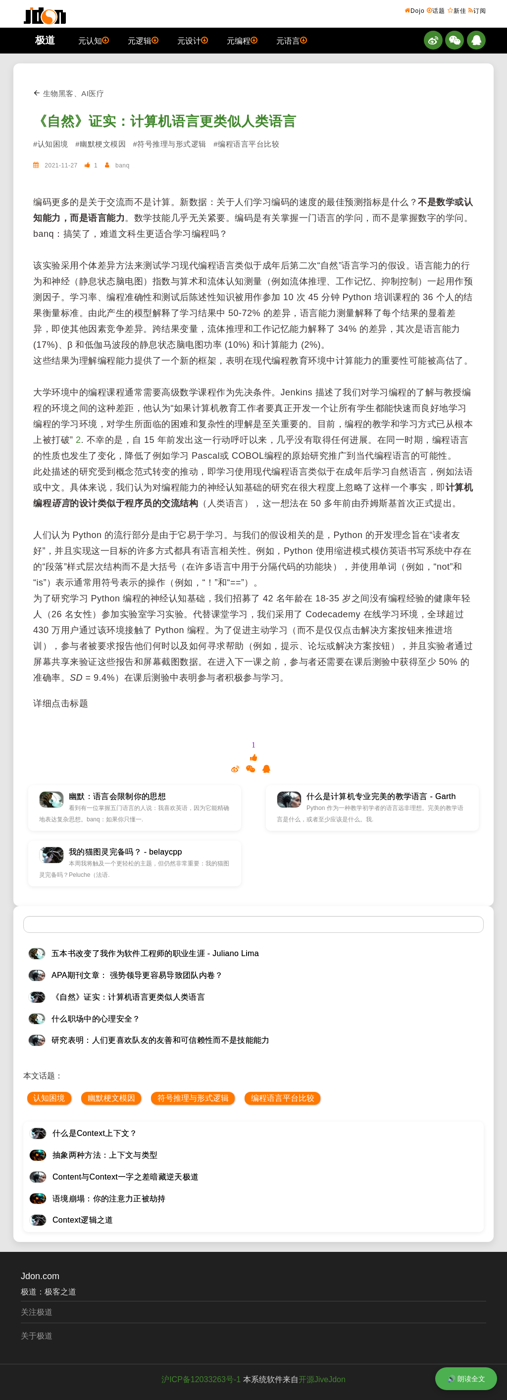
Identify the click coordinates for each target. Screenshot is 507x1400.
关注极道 (36, 1312)
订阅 (477, 10)
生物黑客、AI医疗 (68, 93)
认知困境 (49, 1098)
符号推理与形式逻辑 (193, 1098)
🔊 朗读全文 (466, 1379)
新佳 (457, 10)
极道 (45, 40)
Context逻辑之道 (82, 1220)
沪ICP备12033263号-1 (201, 1379)
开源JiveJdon (322, 1379)
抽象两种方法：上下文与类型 (104, 1155)
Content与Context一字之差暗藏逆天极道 (125, 1177)
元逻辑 (143, 40)
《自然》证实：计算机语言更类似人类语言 (165, 121)
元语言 (291, 40)
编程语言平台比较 (282, 1098)
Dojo (415, 10)
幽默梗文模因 (111, 1098)
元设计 (192, 40)
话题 (436, 10)
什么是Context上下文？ (95, 1133)
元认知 (93, 40)
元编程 (242, 40)
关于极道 (36, 1336)
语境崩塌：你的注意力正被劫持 (108, 1198)
